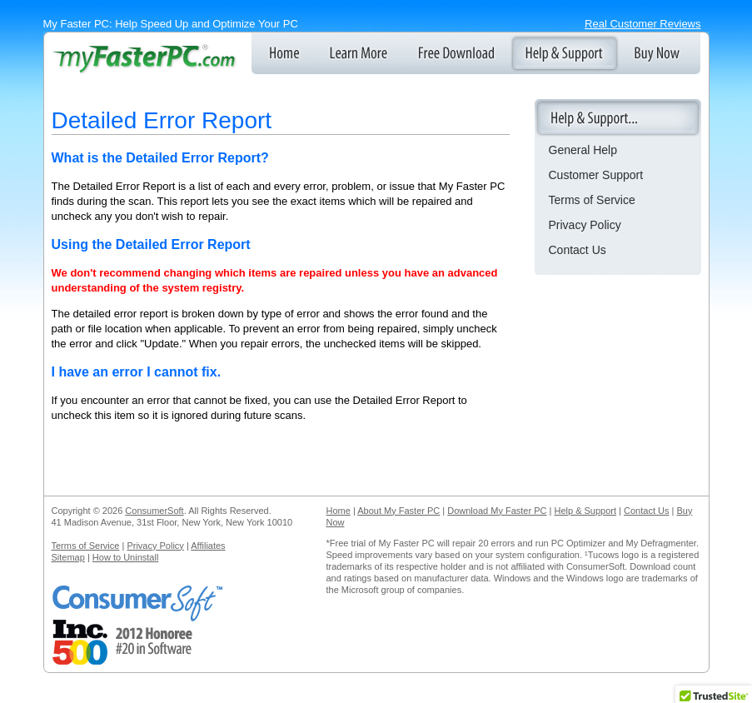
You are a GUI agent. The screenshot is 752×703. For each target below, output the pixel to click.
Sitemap (68, 557)
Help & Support (585, 511)
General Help (583, 150)
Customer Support (596, 175)
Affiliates (208, 546)
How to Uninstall (125, 557)
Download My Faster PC (496, 511)
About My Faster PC (398, 511)
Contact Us (577, 250)
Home (338, 511)
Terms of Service (592, 200)
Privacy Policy (585, 225)
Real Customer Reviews (642, 23)
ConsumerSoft (154, 511)
